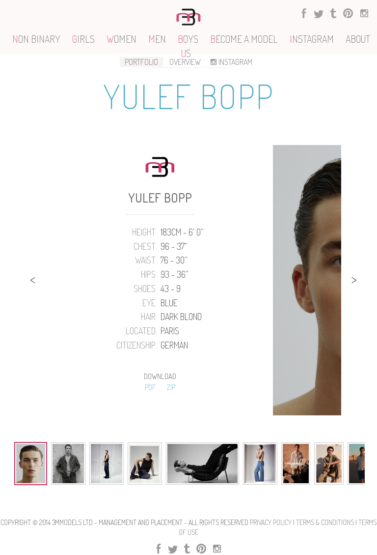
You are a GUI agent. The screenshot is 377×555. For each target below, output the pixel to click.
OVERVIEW (185, 62)
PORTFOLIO (141, 62)
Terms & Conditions (325, 522)
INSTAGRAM (230, 62)
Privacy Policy (271, 522)
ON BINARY (36, 38)
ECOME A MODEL (244, 38)
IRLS (83, 38)
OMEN (121, 38)
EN (157, 38)
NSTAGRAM (312, 38)
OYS (188, 38)
